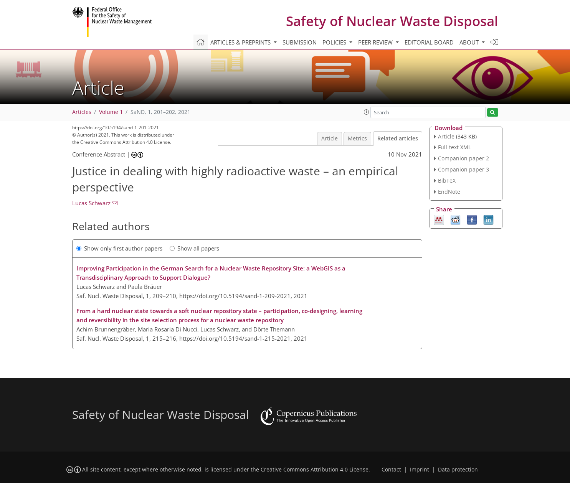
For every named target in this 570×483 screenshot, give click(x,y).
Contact (391, 469)
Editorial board (429, 42)
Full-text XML (454, 147)
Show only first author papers (119, 248)
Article (329, 138)
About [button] (469, 42)
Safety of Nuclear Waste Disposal (392, 21)
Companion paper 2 (463, 158)
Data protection (458, 469)
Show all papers (194, 248)
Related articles (397, 138)
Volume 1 (111, 112)
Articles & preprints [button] (241, 42)
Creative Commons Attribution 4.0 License (314, 469)
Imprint (419, 469)
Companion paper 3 (463, 169)
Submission (300, 42)
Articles (81, 112)
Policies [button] (335, 42)
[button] (366, 112)
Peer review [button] (376, 42)
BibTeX (447, 180)
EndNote (449, 191)
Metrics (357, 138)
